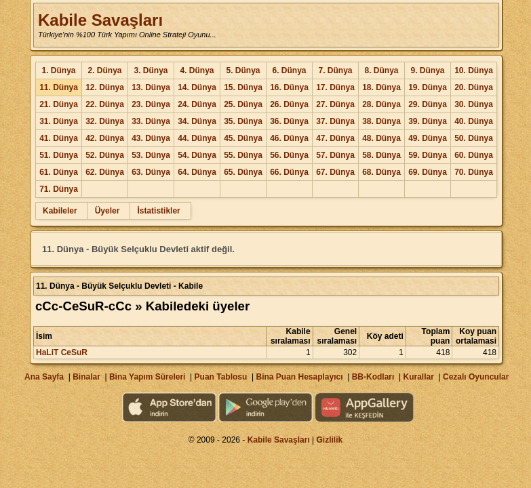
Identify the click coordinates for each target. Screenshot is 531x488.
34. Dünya (197, 121)
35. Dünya (243, 121)
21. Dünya (58, 104)
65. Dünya (243, 172)
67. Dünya (335, 172)
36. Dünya (289, 121)
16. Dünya (289, 87)
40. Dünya (473, 121)
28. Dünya (381, 104)
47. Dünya (335, 138)
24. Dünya (197, 104)
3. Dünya (151, 70)
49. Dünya (427, 138)
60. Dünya (473, 155)
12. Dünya (104, 87)
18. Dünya (381, 87)
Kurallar (418, 377)
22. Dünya (104, 104)
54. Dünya (197, 155)
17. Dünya (335, 87)
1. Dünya (58, 70)
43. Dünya (151, 138)
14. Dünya (197, 87)
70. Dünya (473, 172)
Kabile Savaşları (100, 20)
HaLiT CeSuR (61, 352)
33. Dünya (151, 121)
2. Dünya (104, 70)
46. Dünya (289, 138)
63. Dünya (151, 172)
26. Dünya (289, 104)
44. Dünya (197, 138)
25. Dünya (243, 104)
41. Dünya (58, 138)
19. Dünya (427, 87)
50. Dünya (473, 138)
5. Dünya (243, 70)
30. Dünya (473, 104)
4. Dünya (197, 70)
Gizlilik (330, 440)
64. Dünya (197, 172)
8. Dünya (381, 70)
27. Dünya (335, 104)
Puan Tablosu (221, 377)
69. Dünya (427, 172)
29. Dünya (427, 104)
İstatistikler (158, 211)
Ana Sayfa (44, 377)
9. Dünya (427, 70)
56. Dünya (289, 155)
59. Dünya (427, 155)
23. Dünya (151, 104)
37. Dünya (335, 121)
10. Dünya (473, 70)
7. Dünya (335, 70)
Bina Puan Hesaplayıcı (299, 377)
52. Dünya (104, 155)
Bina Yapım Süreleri (147, 377)
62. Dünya (104, 172)
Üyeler (107, 211)
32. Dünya (104, 121)
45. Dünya (243, 138)
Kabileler (60, 211)
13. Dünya (151, 87)
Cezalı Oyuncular (476, 377)
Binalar (86, 377)
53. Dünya (151, 155)
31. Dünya (58, 121)
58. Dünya (381, 155)
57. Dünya (335, 155)
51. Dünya (58, 155)
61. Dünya (58, 172)
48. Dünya (381, 138)
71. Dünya (58, 189)
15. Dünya (243, 87)
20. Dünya (473, 87)
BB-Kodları (373, 377)
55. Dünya (243, 155)
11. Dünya (58, 87)
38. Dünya (381, 121)
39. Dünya (427, 121)
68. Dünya (381, 172)
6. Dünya (289, 70)
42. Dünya (104, 138)
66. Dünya (289, 172)
